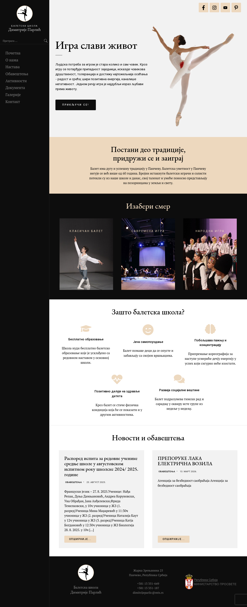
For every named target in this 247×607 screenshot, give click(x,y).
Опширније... (80, 539)
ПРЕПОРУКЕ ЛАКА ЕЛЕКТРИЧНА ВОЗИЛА (185, 461)
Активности (16, 80)
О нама (11, 59)
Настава (12, 66)
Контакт (12, 101)
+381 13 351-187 (148, 588)
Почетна (12, 52)
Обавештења (16, 73)
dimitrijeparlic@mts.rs (148, 593)
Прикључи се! (75, 104)
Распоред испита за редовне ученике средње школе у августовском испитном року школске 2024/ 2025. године (101, 466)
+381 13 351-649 (148, 584)
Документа (15, 87)
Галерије (13, 94)
